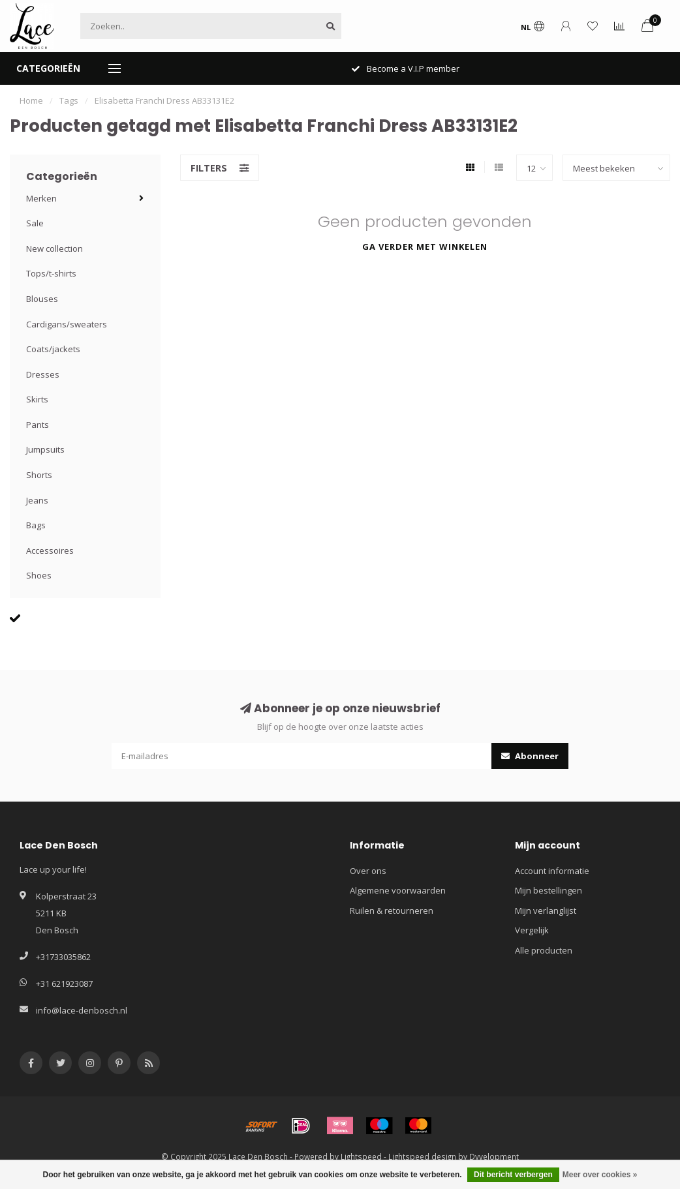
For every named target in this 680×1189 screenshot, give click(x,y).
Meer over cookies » (600, 1174)
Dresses (42, 374)
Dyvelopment (494, 1156)
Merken (41, 198)
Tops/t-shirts (51, 273)
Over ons (368, 871)
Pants (37, 424)
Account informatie (552, 871)
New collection (54, 248)
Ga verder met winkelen (424, 246)
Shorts (39, 475)
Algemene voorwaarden (398, 890)
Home (31, 100)
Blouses (42, 299)
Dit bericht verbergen (513, 1174)
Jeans (37, 500)
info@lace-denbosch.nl (81, 1010)
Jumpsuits (45, 449)
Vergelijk (532, 930)
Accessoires (50, 550)
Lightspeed (361, 1156)
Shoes (39, 575)
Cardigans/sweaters (66, 324)
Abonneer (530, 756)
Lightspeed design (422, 1156)
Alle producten (543, 950)
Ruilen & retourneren (391, 910)
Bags (36, 525)
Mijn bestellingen (548, 890)
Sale (35, 223)
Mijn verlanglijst (545, 910)
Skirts (37, 399)
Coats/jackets (53, 349)
